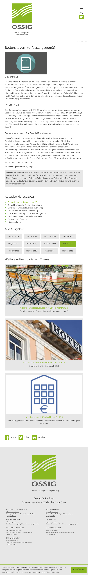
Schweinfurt (59, 178)
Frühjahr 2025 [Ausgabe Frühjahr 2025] (50, 236)
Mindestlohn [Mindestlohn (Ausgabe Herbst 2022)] (13, 222)
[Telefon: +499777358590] (12, 534)
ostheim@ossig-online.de (14, 530)
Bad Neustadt (58, 175)
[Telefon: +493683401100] (51, 534)
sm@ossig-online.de (52, 530)
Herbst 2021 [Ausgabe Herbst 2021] (31, 251)
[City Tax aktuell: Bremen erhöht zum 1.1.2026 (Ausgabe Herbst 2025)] (44, 344)
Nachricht (10, 184)
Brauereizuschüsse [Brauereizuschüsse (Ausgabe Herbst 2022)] (16, 219)
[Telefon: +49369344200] (73, 524)
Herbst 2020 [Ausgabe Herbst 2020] (67, 251)
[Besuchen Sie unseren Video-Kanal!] (81, 17)
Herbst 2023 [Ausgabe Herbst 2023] (31, 244)
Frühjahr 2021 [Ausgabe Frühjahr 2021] (49, 251)
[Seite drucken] (39, 437)
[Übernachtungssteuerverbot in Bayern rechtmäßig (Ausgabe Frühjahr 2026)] (44, 290)
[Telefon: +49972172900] (11, 545)
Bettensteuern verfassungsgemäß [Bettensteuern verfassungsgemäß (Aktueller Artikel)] (23, 202)
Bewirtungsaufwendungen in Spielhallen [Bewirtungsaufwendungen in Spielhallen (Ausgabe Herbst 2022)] (25, 216)
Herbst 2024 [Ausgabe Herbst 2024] (68, 236)
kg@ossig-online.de (52, 512)
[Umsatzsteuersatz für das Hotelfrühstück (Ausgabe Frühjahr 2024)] (44, 400)
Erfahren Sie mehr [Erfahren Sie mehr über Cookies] (52, 572)
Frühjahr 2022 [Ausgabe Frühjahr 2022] (13, 251)
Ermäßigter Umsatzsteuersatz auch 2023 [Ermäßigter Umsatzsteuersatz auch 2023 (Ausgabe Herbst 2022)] (25, 208)
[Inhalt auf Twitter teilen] (25, 437)
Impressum (46, 491)
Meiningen (23, 178)
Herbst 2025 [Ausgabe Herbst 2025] (32, 236)
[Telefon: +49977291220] (34, 524)
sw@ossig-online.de (12, 540)
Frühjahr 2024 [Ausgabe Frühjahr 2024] (13, 244)
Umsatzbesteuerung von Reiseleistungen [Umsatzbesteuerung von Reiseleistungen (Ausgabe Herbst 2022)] (26, 214)
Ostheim (32, 178)
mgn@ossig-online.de (52, 522)
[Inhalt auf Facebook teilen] (11, 437)
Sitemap (55, 491)
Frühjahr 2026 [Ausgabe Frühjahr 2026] (13, 236)
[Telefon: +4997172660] (50, 516)
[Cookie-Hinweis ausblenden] (79, 570)
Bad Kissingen (71, 175)
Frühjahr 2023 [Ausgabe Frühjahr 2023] (50, 244)
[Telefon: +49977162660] (11, 516)
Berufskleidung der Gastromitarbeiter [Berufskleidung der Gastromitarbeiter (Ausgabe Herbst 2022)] (24, 205)
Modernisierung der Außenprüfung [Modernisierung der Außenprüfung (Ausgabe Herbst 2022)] (23, 211)
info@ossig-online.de (12, 512)
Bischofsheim (12, 178)
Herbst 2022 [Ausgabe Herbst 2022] (68, 244)
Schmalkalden (43, 178)
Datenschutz (34, 491)
